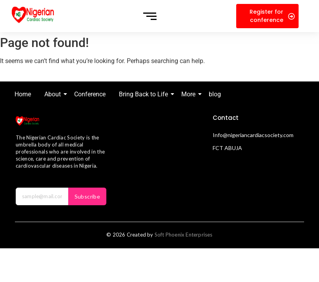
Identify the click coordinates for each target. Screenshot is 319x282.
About (54, 94)
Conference (90, 94)
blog (215, 94)
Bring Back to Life (145, 94)
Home (23, 94)
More (189, 94)
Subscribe (87, 196)
